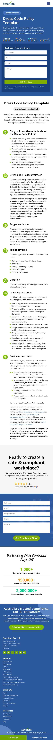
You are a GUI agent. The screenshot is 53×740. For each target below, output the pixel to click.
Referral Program (8, 698)
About (5, 693)
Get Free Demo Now (26, 538)
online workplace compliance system (31, 412)
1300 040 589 (13, 738)
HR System (6, 667)
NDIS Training (7, 675)
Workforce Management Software (14, 682)
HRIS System (7, 672)
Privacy (5, 706)
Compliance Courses (9, 685)
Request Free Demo (39, 738)
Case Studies (7, 714)
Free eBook (6, 719)
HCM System (7, 669)
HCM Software (7, 662)
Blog (4, 722)
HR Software (7, 664)
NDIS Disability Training (10, 677)
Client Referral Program (10, 695)
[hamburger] (48, 3)
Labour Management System (12, 680)
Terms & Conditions (9, 703)
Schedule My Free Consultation (26, 627)
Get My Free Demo (25, 82)
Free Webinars (7, 716)
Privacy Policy (8, 88)
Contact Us (6, 701)
